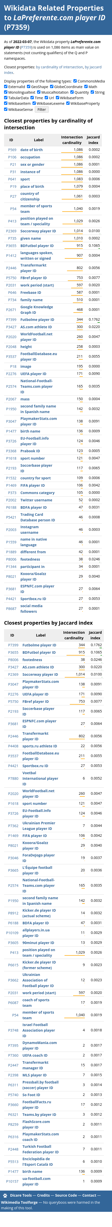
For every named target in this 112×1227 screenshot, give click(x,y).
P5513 (13, 1161)
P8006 (11, 559)
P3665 (13, 870)
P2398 (13, 1075)
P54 (13, 208)
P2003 (11, 529)
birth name (30, 431)
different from (33, 551)
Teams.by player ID (39, 1114)
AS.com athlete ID (36, 326)
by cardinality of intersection (59, 67)
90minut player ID (38, 942)
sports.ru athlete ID (39, 746)
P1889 (11, 551)
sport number (32, 458)
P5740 (13, 1094)
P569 (12, 149)
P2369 (11, 231)
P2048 (11, 346)
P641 (12, 179)
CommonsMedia (91, 81)
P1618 (11, 458)
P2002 (11, 500)
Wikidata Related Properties (54, 8)
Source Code (66, 1195)
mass (24, 399)
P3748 (13, 1030)
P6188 (11, 507)
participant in (32, 566)
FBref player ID (33, 277)
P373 (12, 492)
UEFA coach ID (34, 1055)
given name (30, 238)
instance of (30, 171)
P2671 (11, 309)
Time (39, 97)
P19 (13, 186)
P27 (13, 196)
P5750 (11, 277)
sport (25, 179)
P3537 (11, 356)
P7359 (26, 47)
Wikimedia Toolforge (19, 1202)
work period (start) (37, 285)
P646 (12, 292)
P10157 (12, 1181)
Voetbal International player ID (40, 778)
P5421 (11, 517)
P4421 (11, 598)
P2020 (11, 336)
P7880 (13, 778)
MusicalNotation (55, 92)
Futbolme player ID (37, 319)
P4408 (13, 746)
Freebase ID (30, 292)
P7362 (13, 825)
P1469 (11, 485)
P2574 (11, 386)
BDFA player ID (33, 507)
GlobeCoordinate (68, 86)
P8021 (11, 576)
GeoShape (39, 86)
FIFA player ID (32, 485)
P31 (13, 171)
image (25, 366)
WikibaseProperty (85, 103)
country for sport (35, 478)
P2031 (11, 285)
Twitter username (36, 500)
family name (31, 299)
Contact (89, 1195)
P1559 (11, 542)
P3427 (11, 326)
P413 (12, 221)
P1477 (11, 431)
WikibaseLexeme (51, 103)
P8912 (13, 913)
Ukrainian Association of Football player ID (38, 980)
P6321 (13, 1114)
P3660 (13, 1104)
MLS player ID (34, 1075)
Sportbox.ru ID (33, 598)
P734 (12, 299)
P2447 (13, 1065)
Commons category (37, 492)
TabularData (18, 97)
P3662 (13, 980)
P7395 (13, 1045)
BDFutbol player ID (37, 245)
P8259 (13, 1124)
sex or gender (32, 164)
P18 (13, 366)
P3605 (13, 942)
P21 (13, 164)
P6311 (13, 1084)
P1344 (11, 566)
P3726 (11, 441)
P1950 (11, 408)
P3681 (11, 588)
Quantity (82, 92)
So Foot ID (31, 1094)
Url (51, 97)
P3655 (11, 245)
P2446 (11, 267)
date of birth (31, 149)
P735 (12, 238)
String (100, 92)
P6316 (13, 1136)
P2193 (11, 468)
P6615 (13, 965)
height (26, 346)
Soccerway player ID (38, 231)
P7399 (11, 319)
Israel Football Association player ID (38, 1030)
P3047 (11, 421)
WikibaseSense (20, 109)
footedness (30, 559)
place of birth (32, 186)
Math (93, 86)
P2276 (11, 373)
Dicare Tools (21, 1195)
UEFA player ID (33, 373)
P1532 (11, 478)
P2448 (13, 1149)
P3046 (13, 857)
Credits (43, 1195)
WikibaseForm (72, 97)
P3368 (11, 450)
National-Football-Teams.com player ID (36, 386)
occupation (30, 157)
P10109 (12, 932)
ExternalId (16, 86)
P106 (12, 157)
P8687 (11, 608)
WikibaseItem (19, 103)
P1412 (11, 255)
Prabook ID (30, 450)
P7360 (13, 1055)
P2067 (11, 399)
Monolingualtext (21, 92)
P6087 (13, 1002)
